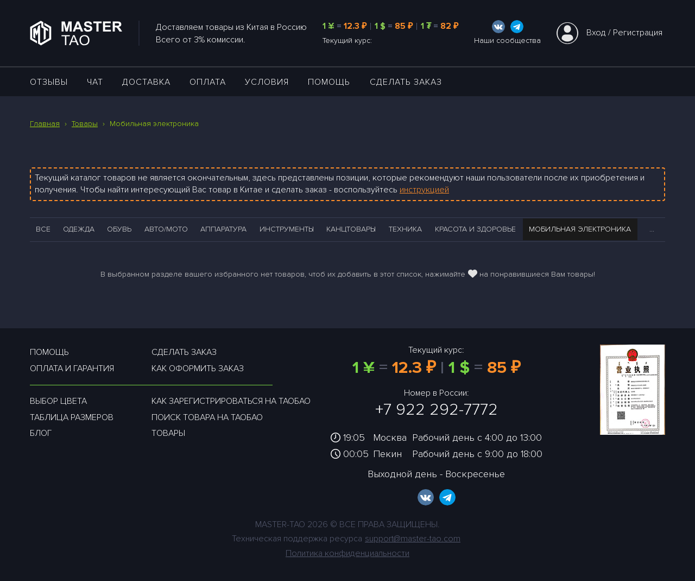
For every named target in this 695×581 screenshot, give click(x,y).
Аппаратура (223, 229)
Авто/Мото (166, 229)
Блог (41, 433)
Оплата (207, 82)
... (651, 229)
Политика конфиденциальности (347, 553)
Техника (405, 229)
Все (43, 229)
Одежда (78, 229)
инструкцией (424, 189)
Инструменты (287, 229)
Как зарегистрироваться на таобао (231, 401)
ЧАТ (95, 82)
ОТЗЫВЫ (49, 82)
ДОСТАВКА (146, 82)
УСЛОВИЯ (267, 82)
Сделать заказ (406, 82)
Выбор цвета (58, 401)
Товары (168, 433)
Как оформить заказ (197, 368)
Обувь (119, 229)
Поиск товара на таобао (207, 417)
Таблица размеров (71, 417)
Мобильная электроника (580, 229)
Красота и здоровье (475, 229)
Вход (596, 32)
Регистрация (637, 32)
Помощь (329, 82)
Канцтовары (351, 229)
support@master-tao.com (412, 538)
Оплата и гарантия (72, 368)
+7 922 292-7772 (436, 409)
